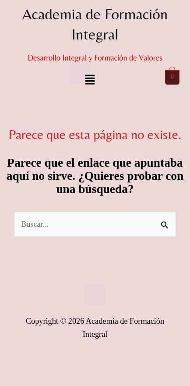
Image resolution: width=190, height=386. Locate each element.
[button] (90, 80)
